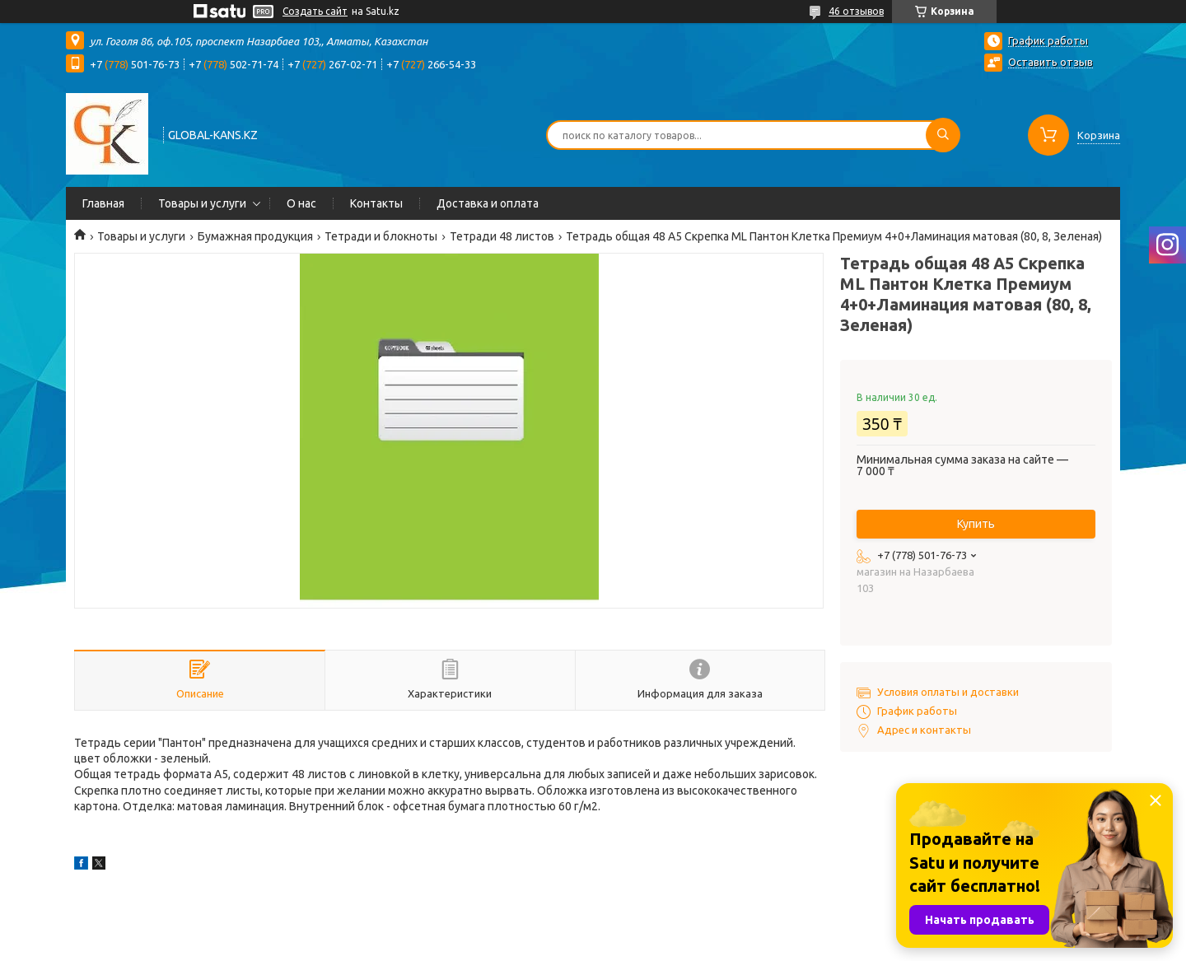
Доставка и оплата (488, 203)
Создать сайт (315, 11)
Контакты (376, 203)
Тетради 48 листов (502, 236)
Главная (103, 203)
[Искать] (943, 135)
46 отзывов (856, 11)
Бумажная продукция (255, 236)
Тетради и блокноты (381, 236)
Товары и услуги (202, 203)
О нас (301, 203)
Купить (976, 523)
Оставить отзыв (1050, 62)
